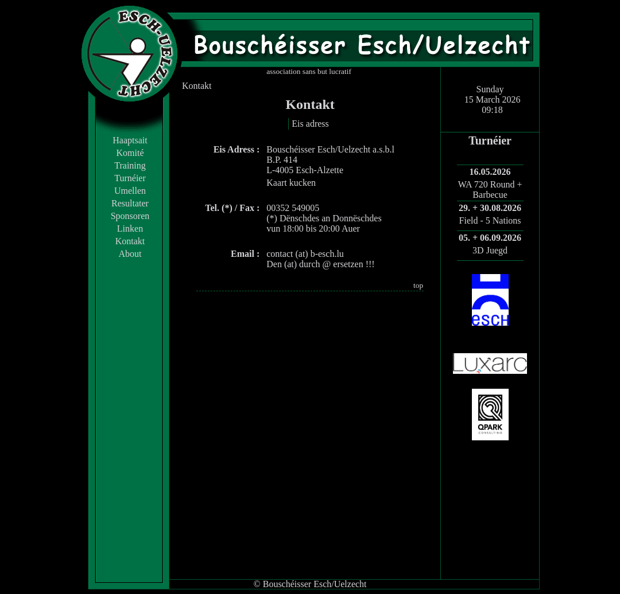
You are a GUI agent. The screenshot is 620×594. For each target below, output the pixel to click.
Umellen (130, 191)
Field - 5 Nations (490, 220)
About (130, 254)
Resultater (130, 203)
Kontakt (130, 241)
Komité (130, 153)
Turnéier (130, 178)
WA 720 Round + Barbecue (490, 189)
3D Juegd (489, 250)
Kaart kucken (291, 182)
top (418, 285)
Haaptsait (130, 140)
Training (130, 165)
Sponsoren (130, 216)
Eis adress (310, 123)
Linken (130, 228)
